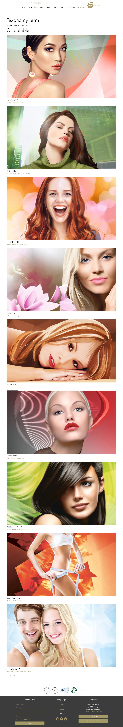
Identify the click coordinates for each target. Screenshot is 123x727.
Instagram (61, 719)
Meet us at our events (93, 721)
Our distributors (93, 716)
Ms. (18, 704)
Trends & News (32, 7)
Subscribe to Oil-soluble (13, 676)
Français (61, 709)
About (55, 7)
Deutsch (61, 707)
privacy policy (28, 719)
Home (24, 7)
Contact (62, 7)
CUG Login (37, 3)
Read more (61, 70)
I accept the (24, 719)
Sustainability (71, 7)
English (61, 704)
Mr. (23, 704)
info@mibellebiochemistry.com (93, 711)
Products (42, 7)
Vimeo (65, 719)
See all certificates (85, 690)
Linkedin (57, 719)
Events (49, 7)
